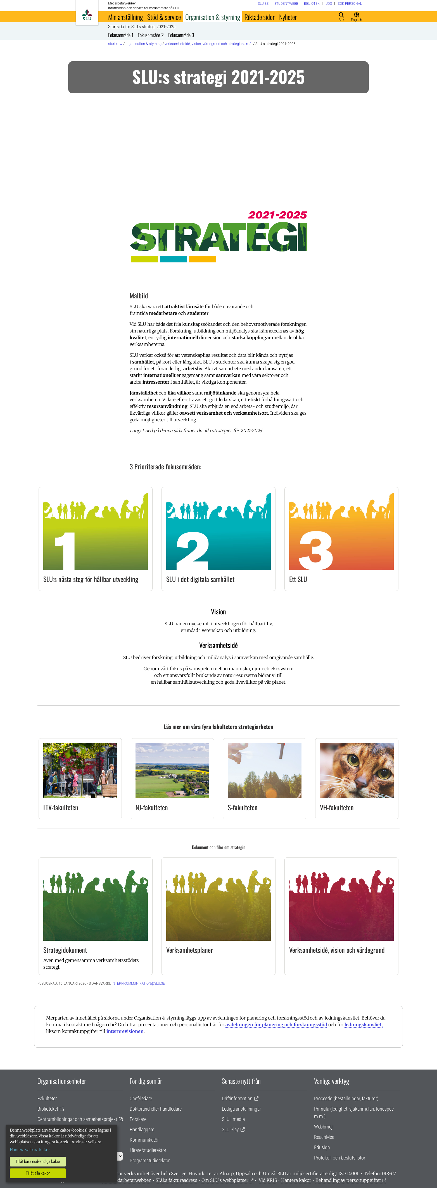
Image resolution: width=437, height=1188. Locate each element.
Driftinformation (237, 1098)
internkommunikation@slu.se (138, 983)
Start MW (115, 44)
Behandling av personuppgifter (348, 1180)
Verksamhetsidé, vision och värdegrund (337, 950)
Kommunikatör (144, 1140)
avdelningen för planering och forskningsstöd (276, 1024)
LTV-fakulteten (60, 807)
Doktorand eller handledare (156, 1109)
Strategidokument (65, 950)
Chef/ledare (141, 1098)
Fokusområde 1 (120, 35)
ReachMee (324, 1137)
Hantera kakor (296, 1180)
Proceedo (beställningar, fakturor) (346, 1098)
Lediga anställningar (241, 1109)
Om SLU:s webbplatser (224, 1180)
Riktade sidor (259, 17)
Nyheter (288, 17)
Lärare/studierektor (148, 1150)
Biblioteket (47, 1109)
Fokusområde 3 (181, 35)
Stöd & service (164, 17)
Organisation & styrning (212, 17)
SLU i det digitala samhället (200, 579)
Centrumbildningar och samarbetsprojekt (77, 1119)
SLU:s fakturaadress (176, 1180)
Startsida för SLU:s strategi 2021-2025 (141, 27)
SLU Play (230, 1129)
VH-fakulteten (337, 807)
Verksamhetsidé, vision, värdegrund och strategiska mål (208, 44)
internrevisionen (125, 1031)
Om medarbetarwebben (126, 1180)
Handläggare (142, 1129)
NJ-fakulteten (152, 807)
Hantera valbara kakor (30, 1149)
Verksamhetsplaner (189, 950)
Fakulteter (47, 1098)
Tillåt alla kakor (38, 1173)
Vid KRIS (268, 1180)
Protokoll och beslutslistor (339, 1158)
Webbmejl (324, 1127)
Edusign (322, 1147)
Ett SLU (298, 579)
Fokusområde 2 (151, 35)
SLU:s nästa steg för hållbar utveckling (90, 579)
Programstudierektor (150, 1160)
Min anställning (125, 17)
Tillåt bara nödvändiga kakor (37, 1161)
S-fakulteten (243, 807)
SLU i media (233, 1119)
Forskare (138, 1119)
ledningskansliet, (364, 1024)
